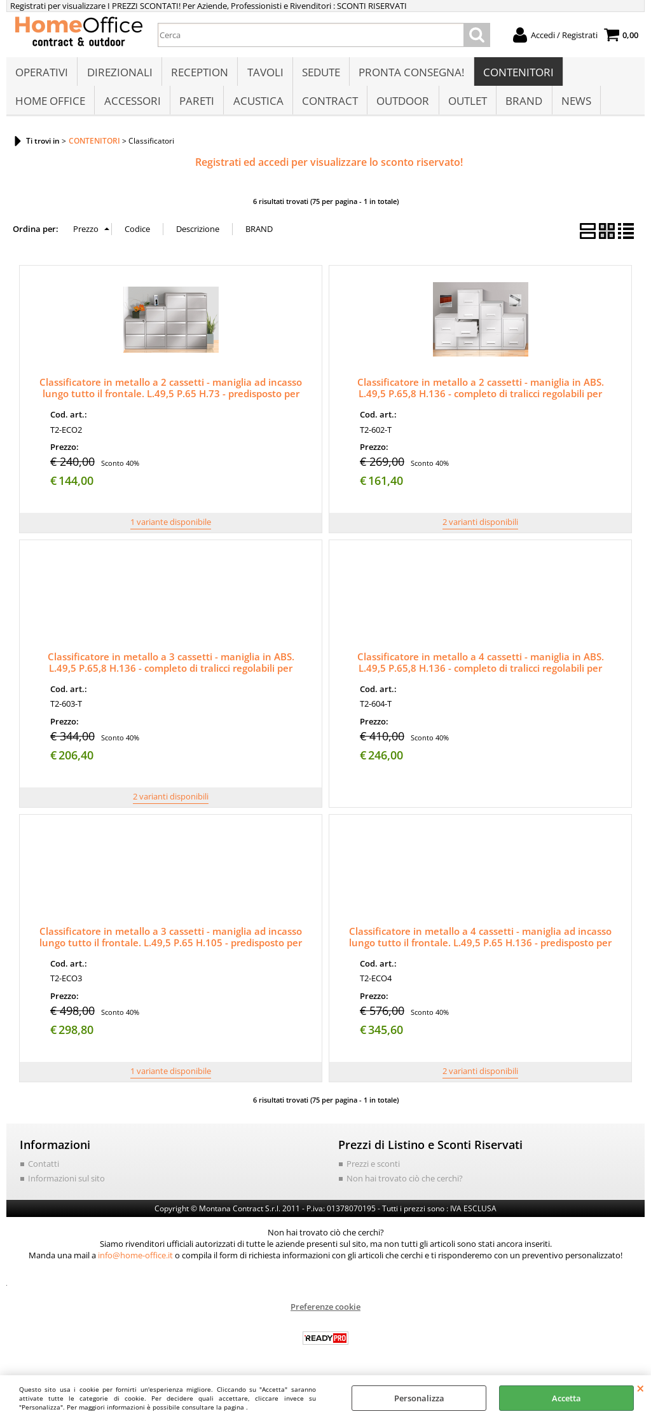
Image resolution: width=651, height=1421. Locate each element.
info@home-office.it (135, 1262)
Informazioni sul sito (66, 1185)
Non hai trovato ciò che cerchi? (404, 1185)
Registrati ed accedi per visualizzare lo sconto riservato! (329, 169)
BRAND (522, 106)
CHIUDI (640, 1388)
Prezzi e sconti (373, 1170)
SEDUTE (320, 74)
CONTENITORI (516, 74)
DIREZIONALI (119, 74)
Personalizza (419, 1398)
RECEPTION (199, 74)
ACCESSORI (132, 106)
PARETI (196, 106)
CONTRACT (329, 106)
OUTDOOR (401, 106)
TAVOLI (264, 74)
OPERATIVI (41, 74)
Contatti (43, 1170)
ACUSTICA (257, 106)
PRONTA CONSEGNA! (410, 74)
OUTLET (465, 106)
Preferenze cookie (325, 1313)
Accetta (566, 1398)
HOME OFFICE (50, 106)
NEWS (574, 106)
